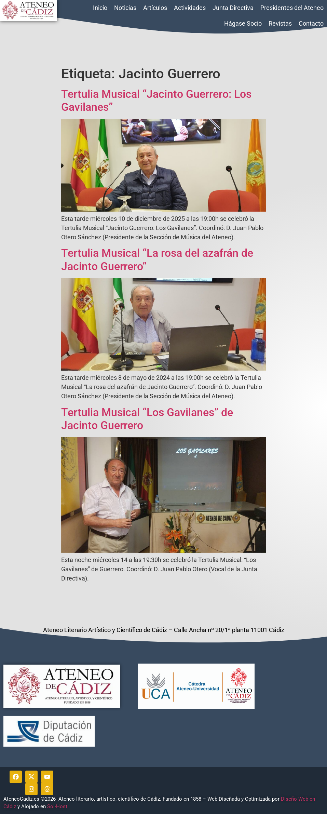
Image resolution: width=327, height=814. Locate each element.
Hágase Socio (243, 23)
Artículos (155, 7)
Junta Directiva (233, 7)
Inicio (100, 7)
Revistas (280, 23)
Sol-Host (58, 806)
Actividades (190, 7)
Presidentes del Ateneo (292, 7)
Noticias (125, 7)
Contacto (311, 23)
